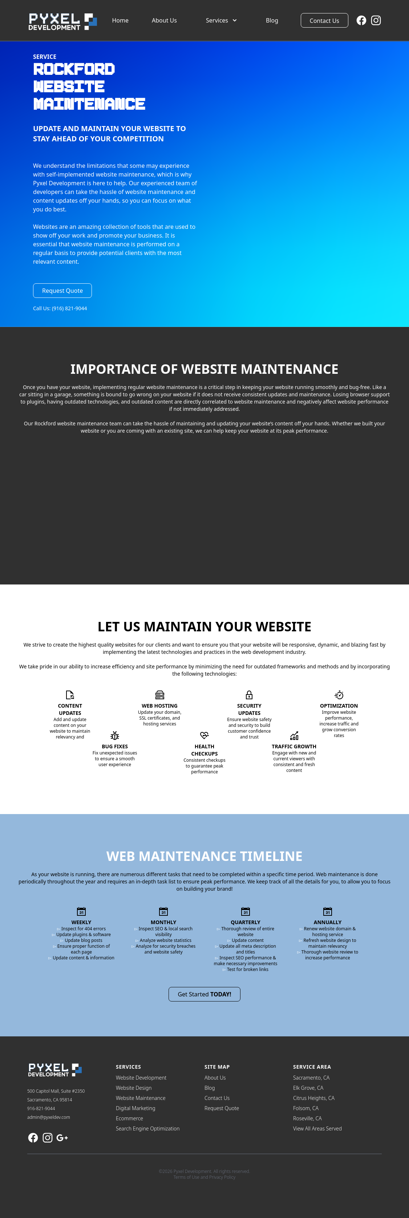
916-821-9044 (41, 1108)
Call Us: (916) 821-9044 (60, 308)
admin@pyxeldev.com (48, 1117)
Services (222, 20)
